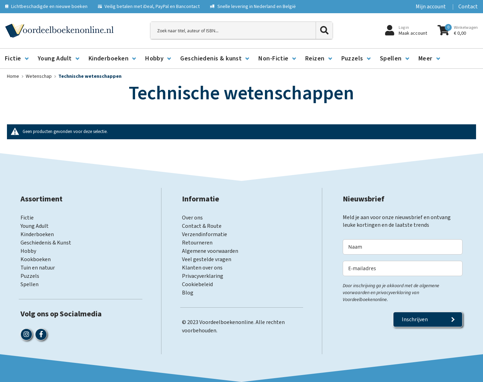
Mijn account (431, 6)
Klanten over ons (202, 268)
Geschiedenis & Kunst (45, 243)
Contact (468, 6)
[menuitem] (16, 59)
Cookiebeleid (197, 284)
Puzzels (29, 276)
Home (13, 76)
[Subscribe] (428, 319)
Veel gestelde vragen (206, 259)
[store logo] (59, 31)
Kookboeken (35, 259)
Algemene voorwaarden (210, 251)
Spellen (29, 284)
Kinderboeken (37, 234)
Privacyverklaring (202, 276)
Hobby (28, 251)
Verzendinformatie (204, 234)
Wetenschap (39, 76)
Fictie (27, 218)
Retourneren (197, 243)
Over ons (192, 218)
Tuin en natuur (37, 268)
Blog (187, 293)
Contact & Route (202, 226)
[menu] (241, 59)
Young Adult (34, 226)
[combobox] (241, 30)
